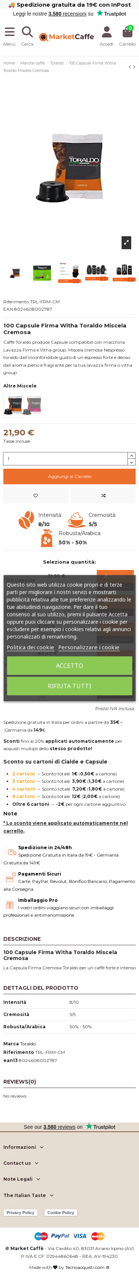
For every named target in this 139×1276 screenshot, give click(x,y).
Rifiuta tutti (69, 686)
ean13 (10, 1060)
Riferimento (18, 1052)
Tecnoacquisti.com (85, 1267)
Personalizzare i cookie (88, 647)
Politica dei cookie (30, 647)
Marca (11, 1043)
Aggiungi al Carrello (69, 476)
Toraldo (28, 1043)
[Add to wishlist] (35, 496)
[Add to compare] (103, 496)
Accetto (69, 666)
